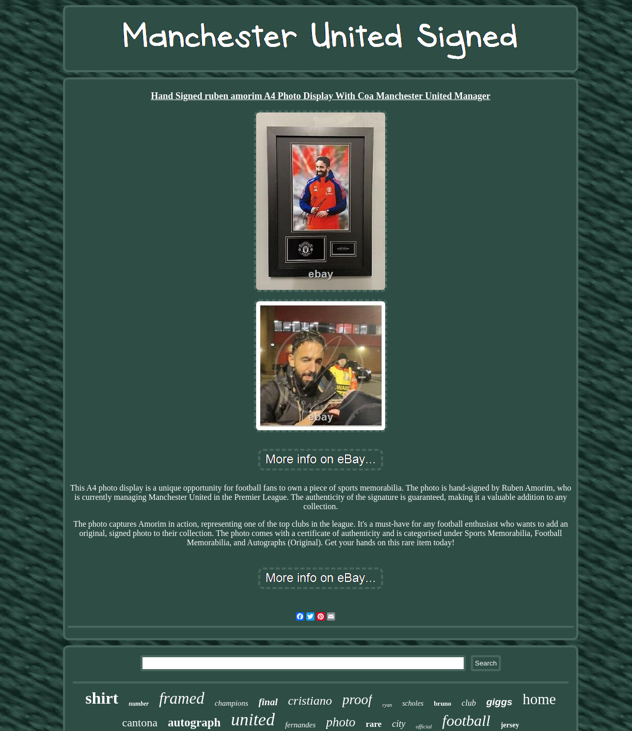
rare (374, 724)
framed (181, 698)
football (466, 720)
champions (231, 703)
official (424, 726)
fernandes (300, 725)
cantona (139, 722)
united (253, 719)
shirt (101, 698)
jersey (510, 725)
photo (340, 722)
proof (357, 699)
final (268, 701)
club (469, 702)
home (539, 699)
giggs (499, 701)
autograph (194, 722)
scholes (412, 703)
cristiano (310, 700)
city (398, 724)
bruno (442, 703)
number (139, 703)
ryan (387, 705)
